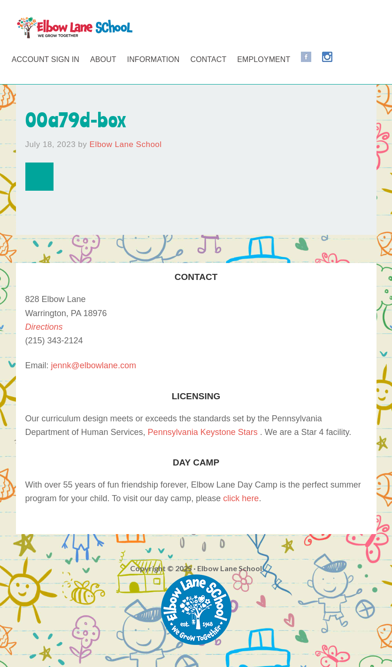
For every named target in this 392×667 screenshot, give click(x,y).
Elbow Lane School (74, 28)
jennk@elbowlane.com (93, 365)
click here (241, 498)
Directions (44, 327)
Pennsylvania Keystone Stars (203, 432)
